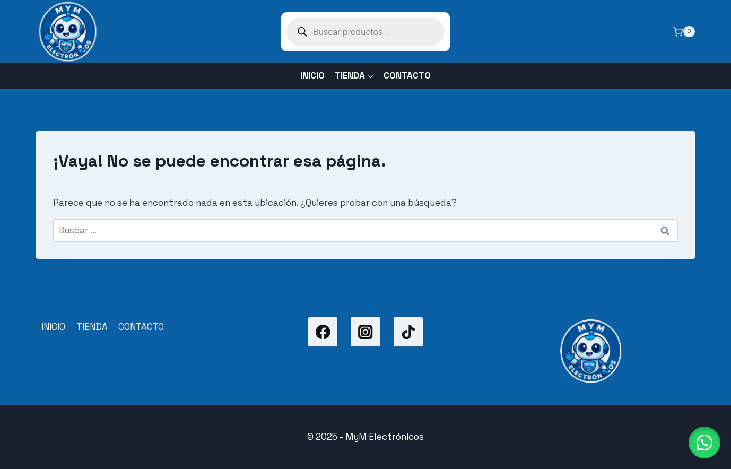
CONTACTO (407, 75)
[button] (704, 442)
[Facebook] (322, 331)
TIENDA (92, 327)
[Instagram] (365, 331)
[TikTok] (408, 331)
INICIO (312, 75)
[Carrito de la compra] (684, 32)
